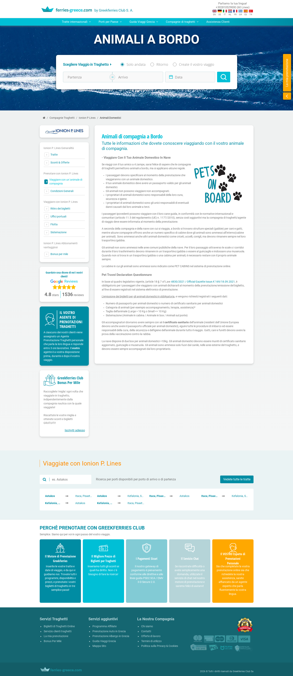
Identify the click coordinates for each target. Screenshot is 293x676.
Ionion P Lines (87, 118)
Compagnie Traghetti (62, 118)
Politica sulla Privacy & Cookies (159, 646)
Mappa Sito (99, 646)
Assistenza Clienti (218, 22)
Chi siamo (147, 626)
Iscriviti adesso (75, 430)
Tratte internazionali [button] (76, 22)
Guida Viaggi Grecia (104, 641)
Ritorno (162, 64)
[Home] (44, 118)
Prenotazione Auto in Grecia (109, 631)
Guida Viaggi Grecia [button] (143, 22)
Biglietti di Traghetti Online (59, 626)
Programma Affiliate (104, 626)
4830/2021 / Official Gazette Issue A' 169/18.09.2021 (203, 281)
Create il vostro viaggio (196, 64)
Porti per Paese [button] (110, 22)
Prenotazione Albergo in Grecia (110, 636)
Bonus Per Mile (52, 641)
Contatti (146, 631)
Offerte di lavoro (150, 636)
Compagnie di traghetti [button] (182, 22)
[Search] (223, 77)
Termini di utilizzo (151, 641)
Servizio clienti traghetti (57, 631)
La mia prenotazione (56, 636)
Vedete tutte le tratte (236, 479)
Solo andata (136, 64)
